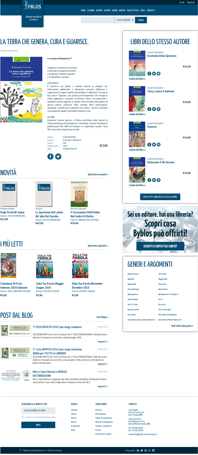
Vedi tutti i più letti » (98, 246)
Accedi (181, 3)
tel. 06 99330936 (135, 428)
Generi (114, 10)
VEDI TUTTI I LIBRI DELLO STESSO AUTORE (160, 197)
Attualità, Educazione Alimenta (141, 319)
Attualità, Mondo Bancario (169, 319)
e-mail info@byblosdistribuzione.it (142, 434)
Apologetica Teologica (168, 294)
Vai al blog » (102, 317)
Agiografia (162, 279)
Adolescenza (133, 273)
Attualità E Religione (167, 314)
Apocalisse (163, 289)
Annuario (162, 284)
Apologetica (133, 294)
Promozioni (75, 426)
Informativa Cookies (103, 434)
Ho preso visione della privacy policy (41, 417)
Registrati (191, 3)
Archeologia (133, 299)
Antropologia (133, 289)
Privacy (98, 430)
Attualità (132, 314)
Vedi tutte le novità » (98, 174)
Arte (160, 299)
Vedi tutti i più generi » (182, 326)
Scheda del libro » (137, 79)
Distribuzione (100, 414)
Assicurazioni (133, 309)
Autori (107, 10)
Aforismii (162, 273)
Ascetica (162, 304)
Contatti (150, 10)
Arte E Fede (133, 304)
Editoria (98, 410)
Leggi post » (103, 341)
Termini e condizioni (103, 426)
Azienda (91, 10)
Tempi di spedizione (103, 418)
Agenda (131, 279)
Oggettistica (133, 10)
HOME (83, 10)
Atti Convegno (164, 309)
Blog (143, 10)
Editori (99, 10)
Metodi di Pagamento (104, 422)
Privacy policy (130, 451)
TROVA (141, 20)
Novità (122, 10)
